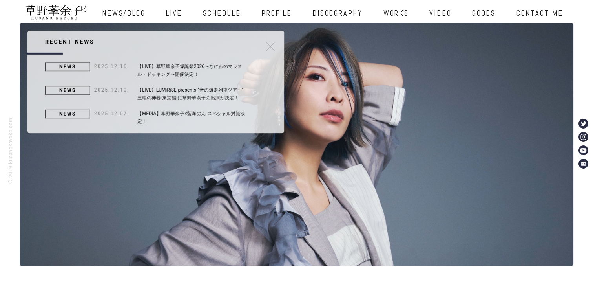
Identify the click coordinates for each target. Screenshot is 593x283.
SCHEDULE (222, 13)
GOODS (484, 13)
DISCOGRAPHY (337, 13)
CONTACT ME (539, 13)
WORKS (396, 13)
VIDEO (440, 13)
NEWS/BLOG (123, 13)
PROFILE (276, 13)
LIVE (174, 13)
